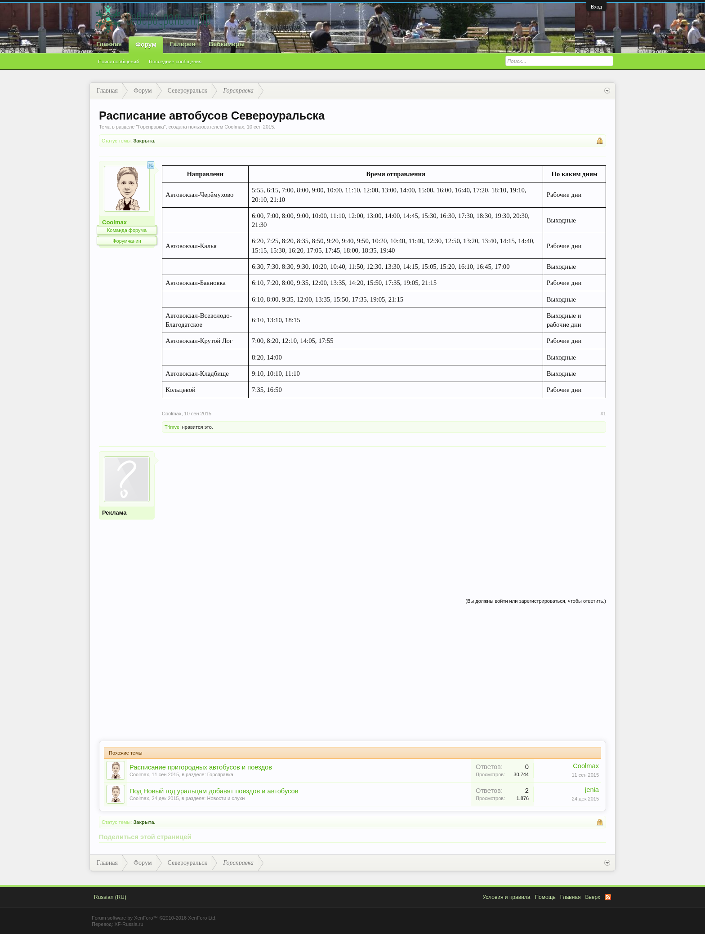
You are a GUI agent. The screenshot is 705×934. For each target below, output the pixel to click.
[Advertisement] (384, 514)
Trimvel (173, 427)
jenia (592, 789)
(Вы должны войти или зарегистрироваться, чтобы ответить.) (535, 601)
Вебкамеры (227, 44)
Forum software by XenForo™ (154, 918)
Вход (596, 6)
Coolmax (234, 126)
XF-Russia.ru (128, 924)
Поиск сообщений (118, 61)
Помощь (545, 897)
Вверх (592, 897)
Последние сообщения (175, 61)
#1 (603, 413)
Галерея (183, 44)
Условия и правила (506, 897)
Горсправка (151, 126)
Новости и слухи (226, 798)
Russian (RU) (110, 897)
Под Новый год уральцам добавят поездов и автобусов (214, 791)
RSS (608, 897)
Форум (145, 44)
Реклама (114, 512)
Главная (109, 44)
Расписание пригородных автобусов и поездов (200, 767)
